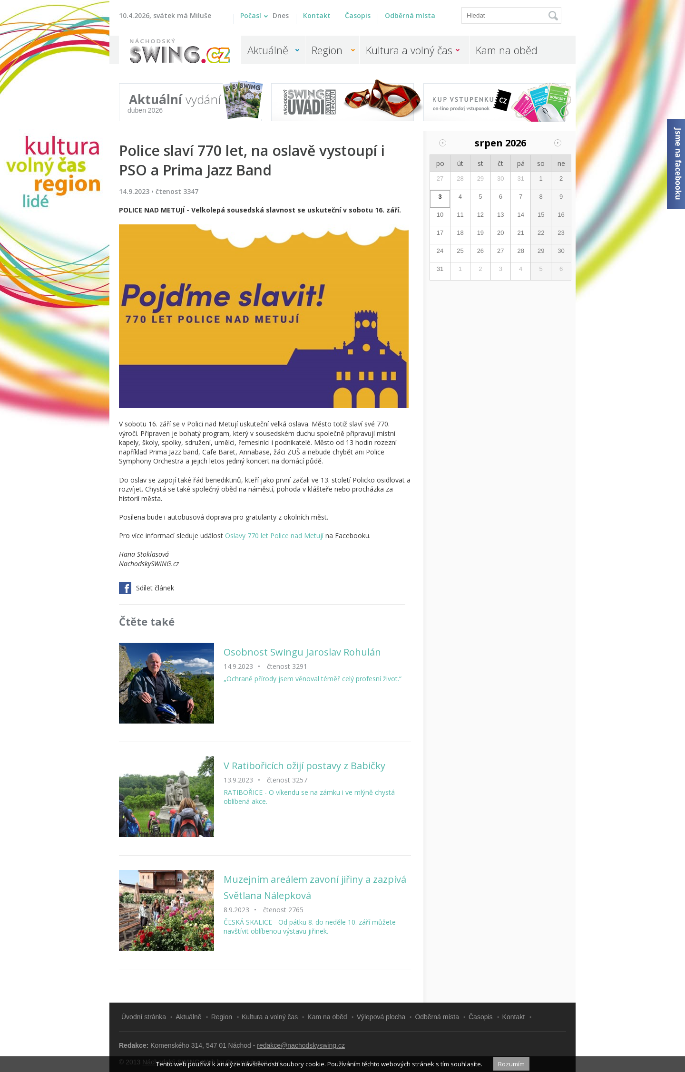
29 (480, 178)
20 (500, 232)
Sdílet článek (146, 588)
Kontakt (317, 15)
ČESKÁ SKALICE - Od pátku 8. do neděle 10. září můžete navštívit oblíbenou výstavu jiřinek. (310, 926)
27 (440, 178)
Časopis (358, 15)
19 (480, 232)
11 (460, 214)
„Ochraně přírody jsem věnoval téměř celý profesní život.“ (312, 678)
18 (460, 232)
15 (541, 214)
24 (440, 250)
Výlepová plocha (381, 1017)
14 (520, 214)
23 (561, 232)
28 (460, 178)
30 (500, 178)
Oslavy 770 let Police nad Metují (274, 535)
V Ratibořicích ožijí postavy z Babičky (304, 765)
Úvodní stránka (143, 1017)
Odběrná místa (410, 15)
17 (440, 232)
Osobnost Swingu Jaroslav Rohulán (302, 652)
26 (480, 250)
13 (500, 214)
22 (541, 232)
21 (520, 232)
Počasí (264, 15)
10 (440, 214)
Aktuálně (267, 50)
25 (460, 250)
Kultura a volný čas (409, 50)
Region (327, 50)
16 (561, 214)
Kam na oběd (507, 50)
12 (480, 214)
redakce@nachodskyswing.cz (301, 1045)
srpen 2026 (500, 142)
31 (520, 178)
